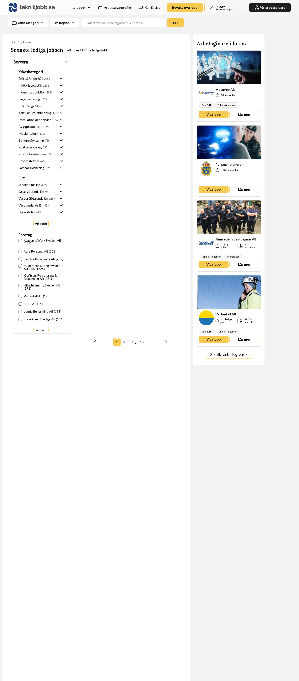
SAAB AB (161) (31, 303)
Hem (13, 42)
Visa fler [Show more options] (41, 223)
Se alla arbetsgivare (228, 354)
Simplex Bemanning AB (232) (41, 259)
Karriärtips (152, 7)
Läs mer (244, 114)
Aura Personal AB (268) (37, 251)
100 (142, 342)
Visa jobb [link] (213, 114)
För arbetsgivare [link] (270, 7)
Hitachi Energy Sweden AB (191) (39, 287)
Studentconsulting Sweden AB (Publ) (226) (39, 267)
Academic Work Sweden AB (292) (40, 242)
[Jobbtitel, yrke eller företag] (124, 23)
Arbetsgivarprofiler (118, 7)
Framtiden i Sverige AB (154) (41, 319)
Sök (175, 22)
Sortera (41, 61)
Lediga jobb (26, 42)
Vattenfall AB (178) (35, 296)
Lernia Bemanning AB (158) (40, 311)
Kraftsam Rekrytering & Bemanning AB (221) (38, 277)
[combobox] (153, 22)
